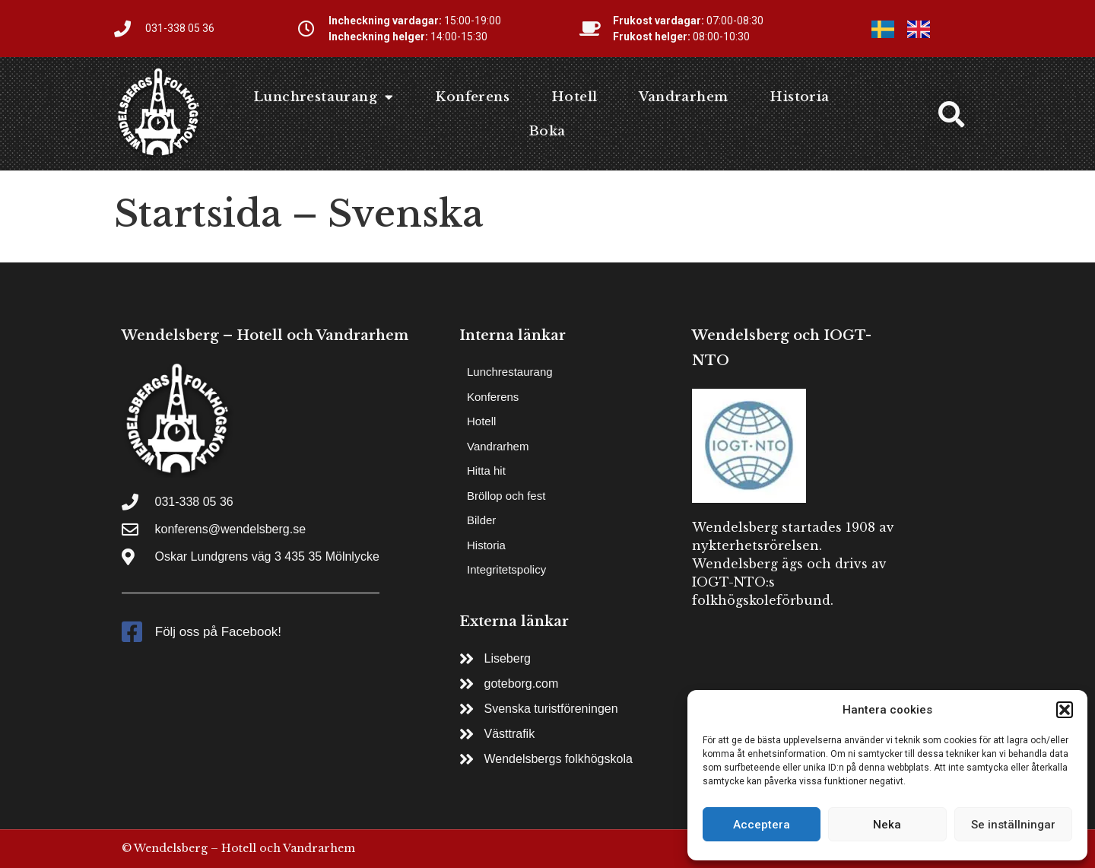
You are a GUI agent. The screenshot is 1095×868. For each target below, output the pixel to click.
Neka (887, 824)
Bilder (481, 519)
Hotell (574, 97)
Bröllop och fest (506, 495)
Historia (799, 97)
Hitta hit (486, 470)
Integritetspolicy (506, 569)
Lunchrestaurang (323, 97)
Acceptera (761, 824)
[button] (1064, 709)
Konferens (472, 97)
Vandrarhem (683, 97)
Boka (547, 131)
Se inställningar (1013, 824)
